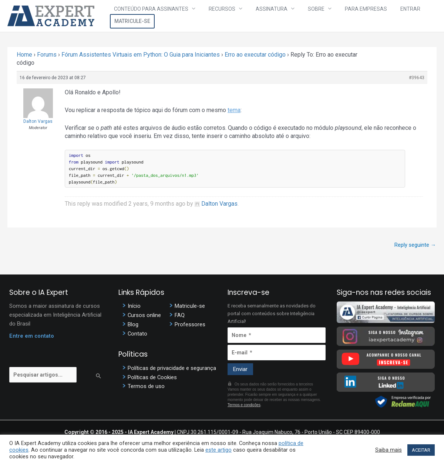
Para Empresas (339, 16)
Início (134, 307)
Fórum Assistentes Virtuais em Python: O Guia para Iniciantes (140, 54)
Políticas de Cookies (152, 378)
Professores (190, 325)
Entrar (376, 16)
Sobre (297, 16)
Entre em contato (31, 337)
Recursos (217, 16)
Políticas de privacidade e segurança (172, 369)
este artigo (218, 450)
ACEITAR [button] (421, 450)
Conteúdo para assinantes (154, 16)
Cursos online (144, 316)
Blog (133, 325)
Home (24, 54)
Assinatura (260, 16)
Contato (138, 334)
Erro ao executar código (255, 54)
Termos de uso (146, 388)
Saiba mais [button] (388, 450)
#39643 (416, 77)
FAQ (180, 316)
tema (234, 110)
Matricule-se (414, 16)
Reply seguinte (415, 245)
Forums (47, 54)
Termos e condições (244, 405)
